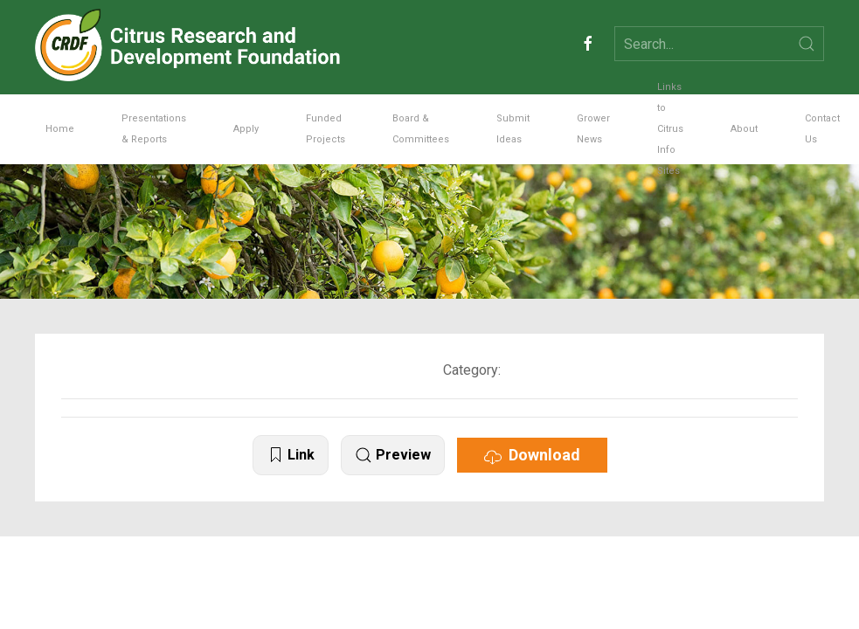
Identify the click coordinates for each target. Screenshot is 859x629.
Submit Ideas (513, 129)
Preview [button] (393, 455)
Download (532, 455)
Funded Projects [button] (325, 129)
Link (291, 455)
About (744, 129)
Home (59, 129)
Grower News (593, 129)
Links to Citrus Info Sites (670, 129)
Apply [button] (246, 129)
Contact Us (822, 129)
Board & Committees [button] (420, 129)
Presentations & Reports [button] (153, 129)
